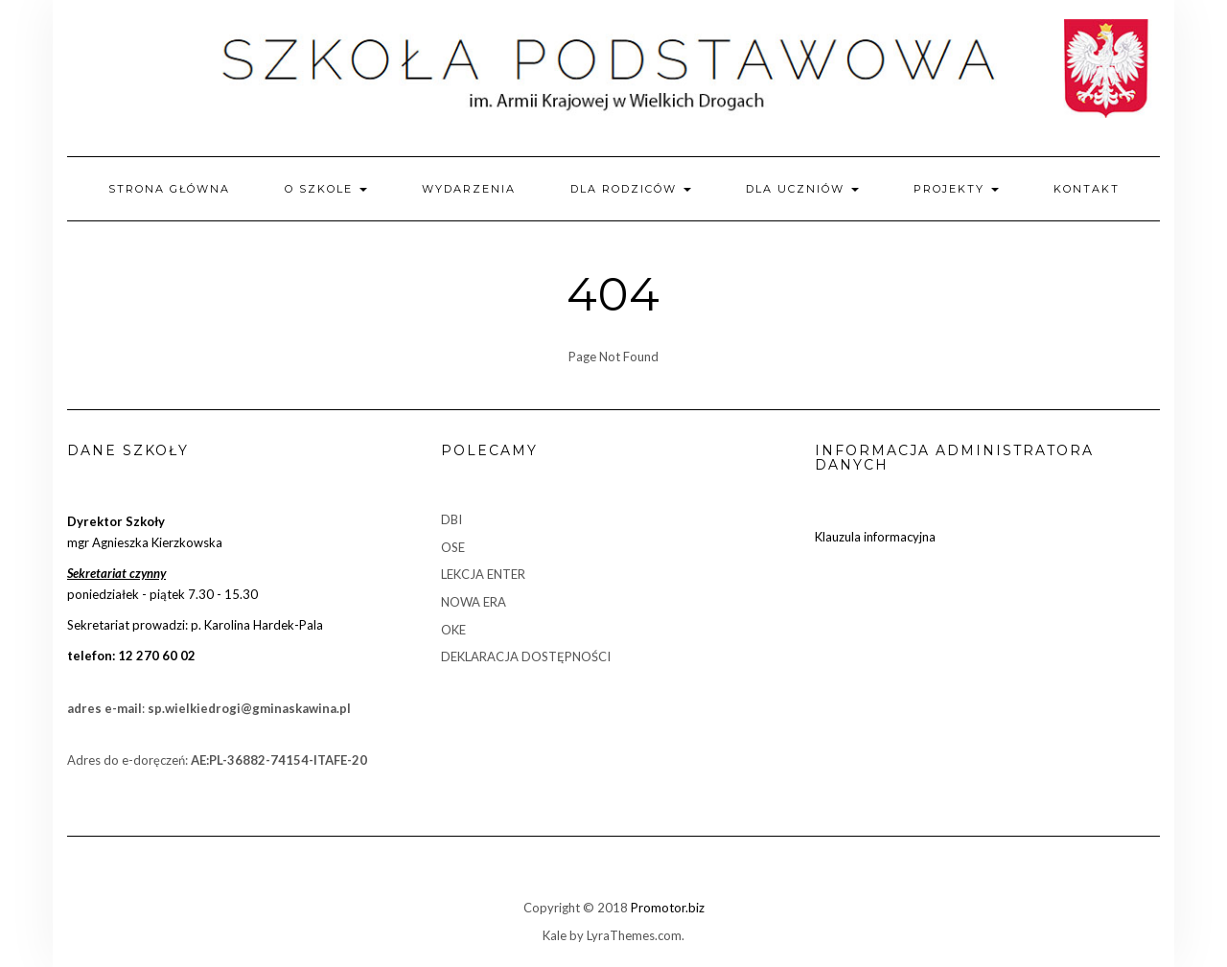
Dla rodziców (630, 189)
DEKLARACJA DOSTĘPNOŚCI (526, 656)
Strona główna (169, 189)
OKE (453, 629)
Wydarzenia (469, 189)
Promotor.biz (668, 907)
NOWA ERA (473, 602)
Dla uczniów (802, 189)
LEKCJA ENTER (483, 574)
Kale (555, 935)
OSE (453, 547)
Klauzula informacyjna (875, 536)
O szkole (326, 189)
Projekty (956, 189)
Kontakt (1086, 189)
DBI (451, 519)
